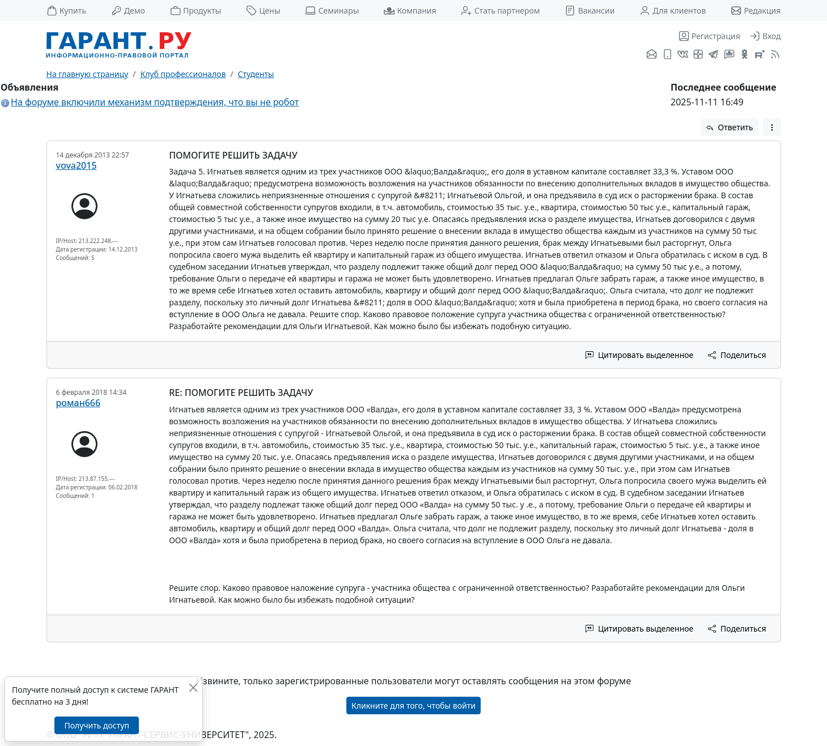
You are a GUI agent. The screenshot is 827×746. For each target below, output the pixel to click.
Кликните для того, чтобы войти (413, 705)
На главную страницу (87, 74)
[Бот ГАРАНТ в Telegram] (729, 54)
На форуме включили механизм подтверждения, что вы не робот (155, 102)
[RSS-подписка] (774, 54)
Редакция (756, 10)
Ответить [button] (729, 127)
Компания (410, 10)
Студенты (256, 74)
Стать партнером (500, 10)
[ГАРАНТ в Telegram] (713, 54)
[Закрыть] (193, 687)
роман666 (78, 403)
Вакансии (589, 10)
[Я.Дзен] (698, 54)
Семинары (332, 10)
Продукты (195, 10)
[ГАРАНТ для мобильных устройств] (667, 54)
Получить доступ (96, 725)
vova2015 (76, 165)
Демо (128, 10)
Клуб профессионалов (183, 74)
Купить (66, 10)
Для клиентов (672, 10)
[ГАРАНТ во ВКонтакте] (682, 54)
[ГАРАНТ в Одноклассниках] (744, 54)
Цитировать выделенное (639, 354)
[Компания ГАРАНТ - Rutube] (759, 54)
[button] (772, 127)
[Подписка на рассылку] (651, 54)
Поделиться (737, 354)
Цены (263, 10)
